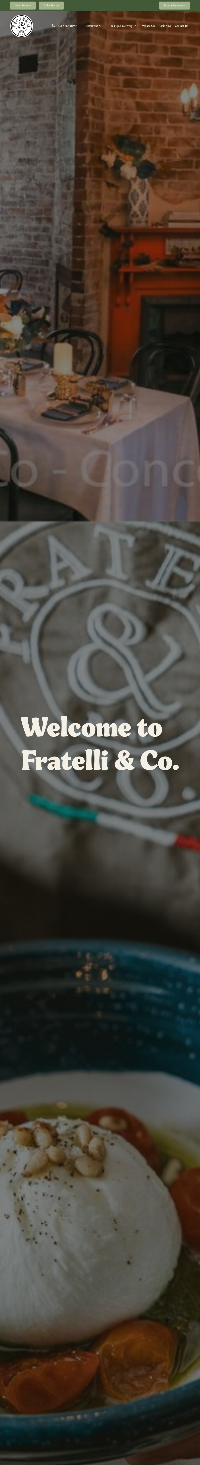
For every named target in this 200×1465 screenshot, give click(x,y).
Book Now (165, 26)
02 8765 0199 (67, 26)
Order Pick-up (51, 5)
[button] (93, 26)
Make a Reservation (174, 5)
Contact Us (181, 26)
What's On (148, 26)
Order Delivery (23, 5)
